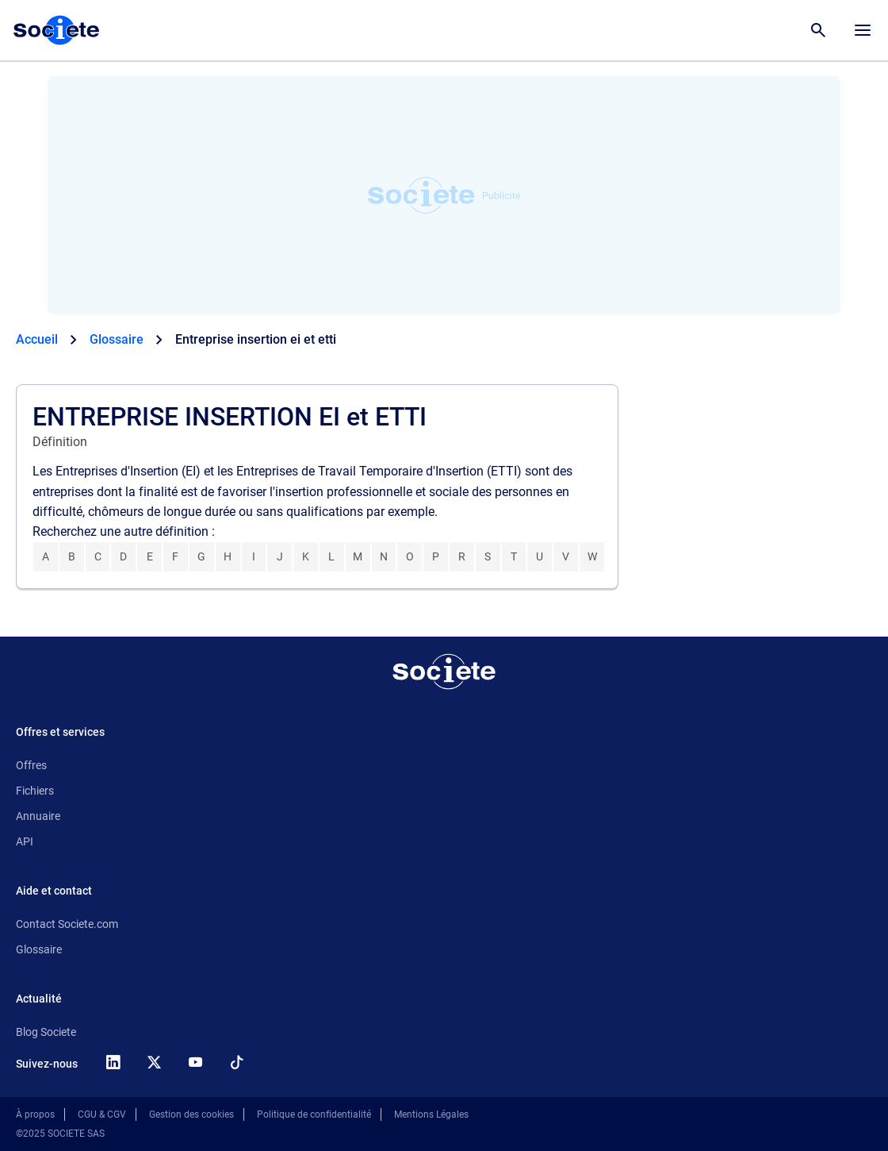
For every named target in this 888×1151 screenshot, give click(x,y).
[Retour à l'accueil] (444, 671)
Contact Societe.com (67, 924)
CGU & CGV (102, 1114)
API (24, 841)
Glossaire (39, 949)
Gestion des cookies (191, 1114)
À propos (35, 1114)
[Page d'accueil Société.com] (56, 30)
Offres (31, 765)
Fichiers (35, 790)
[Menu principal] (862, 30)
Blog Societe (46, 1032)
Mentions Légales (431, 1114)
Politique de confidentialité (314, 1114)
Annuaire (38, 816)
